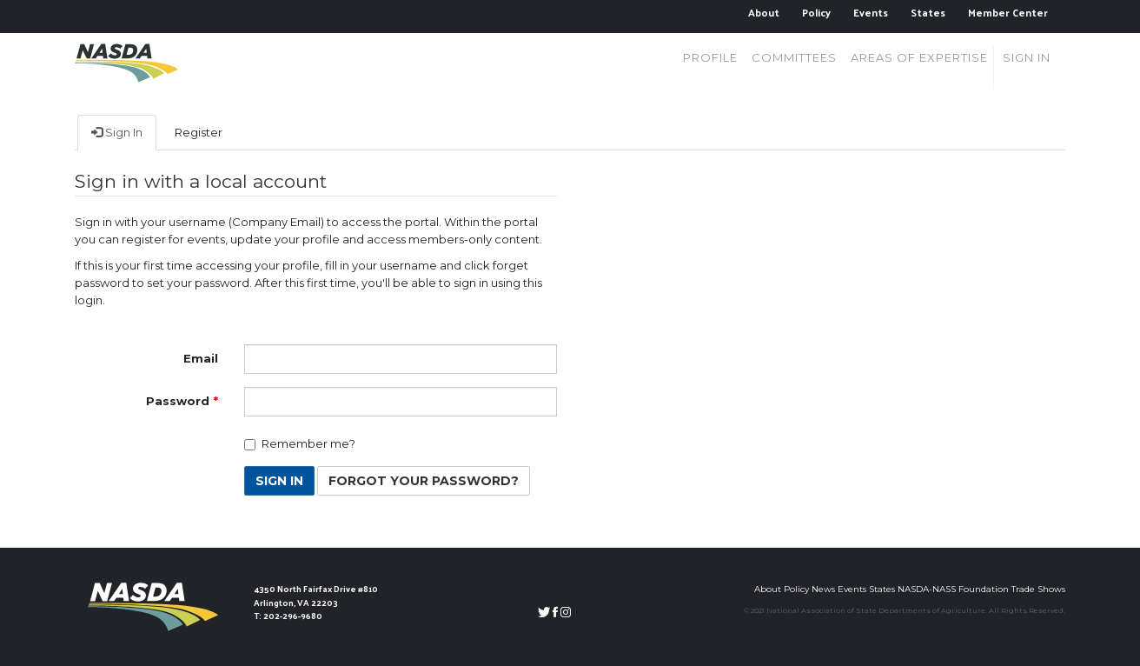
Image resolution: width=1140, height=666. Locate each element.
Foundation (983, 589)
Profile (710, 57)
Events (870, 12)
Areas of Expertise (919, 57)
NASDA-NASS (927, 589)
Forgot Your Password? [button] (423, 481)
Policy (816, 12)
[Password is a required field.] (400, 401)
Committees (794, 57)
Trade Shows (1038, 589)
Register (198, 132)
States (928, 12)
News (823, 589)
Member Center (1008, 12)
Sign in (1027, 57)
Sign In (116, 132)
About (763, 12)
